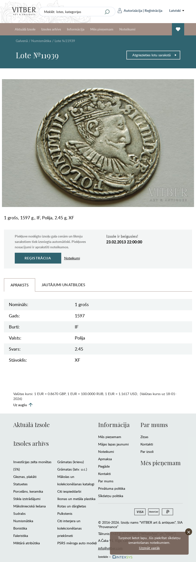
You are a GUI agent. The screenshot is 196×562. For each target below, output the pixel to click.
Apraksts (20, 284)
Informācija (75, 29)
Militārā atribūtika (26, 543)
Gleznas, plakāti (24, 476)
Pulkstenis (64, 513)
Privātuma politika (111, 488)
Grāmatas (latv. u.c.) (72, 469)
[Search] (107, 12)
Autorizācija (130, 10)
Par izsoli (146, 451)
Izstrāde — (115, 555)
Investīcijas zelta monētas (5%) (32, 465)
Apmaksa (105, 459)
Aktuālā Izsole (25, 29)
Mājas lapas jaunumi (113, 444)
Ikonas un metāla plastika (76, 498)
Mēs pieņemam (101, 29)
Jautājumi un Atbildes (63, 284)
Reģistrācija (153, 10)
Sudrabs (19, 513)
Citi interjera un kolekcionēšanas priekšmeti (69, 528)
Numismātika (41, 40)
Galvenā (22, 40)
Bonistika (20, 528)
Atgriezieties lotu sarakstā (154, 55)
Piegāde (104, 466)
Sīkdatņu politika (110, 495)
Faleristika (20, 535)
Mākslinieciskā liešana (29, 506)
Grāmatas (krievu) (70, 461)
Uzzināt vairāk (149, 548)
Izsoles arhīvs (51, 29)
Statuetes (20, 484)
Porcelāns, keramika (28, 491)
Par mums (105, 481)
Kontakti (104, 473)
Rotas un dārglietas (71, 506)
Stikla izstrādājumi (26, 498)
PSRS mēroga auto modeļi (77, 543)
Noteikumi (127, 29)
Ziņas (144, 436)
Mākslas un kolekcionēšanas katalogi (75, 480)
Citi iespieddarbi (69, 491)
